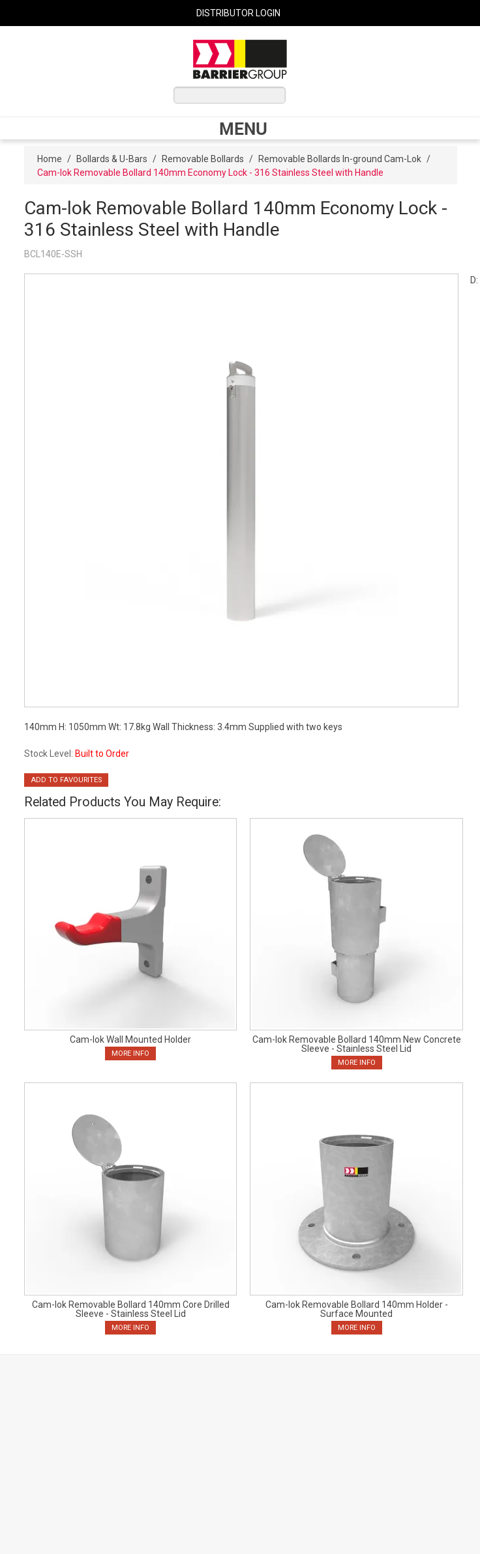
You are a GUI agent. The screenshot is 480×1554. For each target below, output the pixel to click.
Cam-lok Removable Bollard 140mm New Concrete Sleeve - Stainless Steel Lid (356, 1044)
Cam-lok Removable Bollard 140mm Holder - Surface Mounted (356, 1309)
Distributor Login (238, 13)
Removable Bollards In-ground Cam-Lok (339, 159)
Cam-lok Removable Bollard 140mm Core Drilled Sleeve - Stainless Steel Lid (131, 1309)
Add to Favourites (66, 780)
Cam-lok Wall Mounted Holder (130, 1039)
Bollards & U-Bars (111, 159)
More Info (130, 1053)
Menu (243, 128)
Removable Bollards (203, 159)
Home (49, 159)
